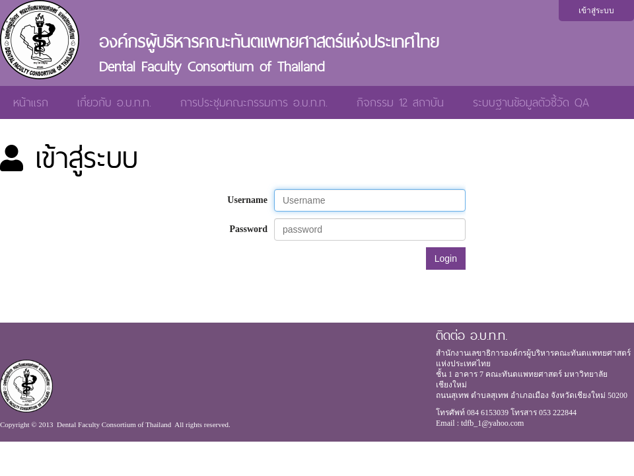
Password (248, 229)
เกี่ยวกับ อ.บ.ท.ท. (114, 102)
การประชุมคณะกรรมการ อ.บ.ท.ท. (254, 102)
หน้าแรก (30, 102)
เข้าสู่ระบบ (596, 10)
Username (247, 200)
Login (446, 258)
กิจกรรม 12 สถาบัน (400, 102)
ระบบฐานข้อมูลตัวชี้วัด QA (531, 102)
